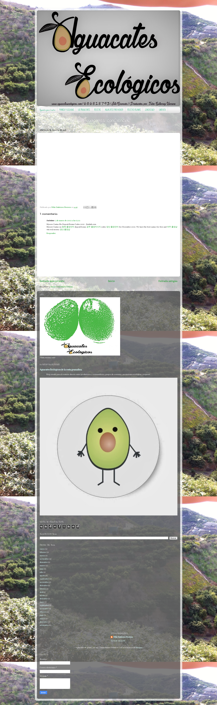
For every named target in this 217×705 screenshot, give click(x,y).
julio (41, 572)
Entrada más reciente (52, 281)
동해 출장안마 (68, 227)
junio (42, 569)
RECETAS (97, 110)
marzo (42, 555)
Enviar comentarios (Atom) (62, 286)
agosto (42, 575)
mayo (42, 602)
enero (42, 549)
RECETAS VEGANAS (134, 110)
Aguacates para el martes (47, 110)
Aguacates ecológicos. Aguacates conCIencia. (83, 120)
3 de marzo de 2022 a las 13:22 (67, 220)
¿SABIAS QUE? (150, 110)
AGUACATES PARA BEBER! (114, 110)
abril (41, 592)
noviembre (44, 559)
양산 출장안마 (112, 227)
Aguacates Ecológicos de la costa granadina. (61, 369)
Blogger (139, 647)
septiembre (44, 579)
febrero (43, 552)
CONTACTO (162, 110)
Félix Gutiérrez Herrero (123, 637)
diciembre (44, 562)
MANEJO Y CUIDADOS (67, 110)
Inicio (111, 281)
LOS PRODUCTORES (84, 110)
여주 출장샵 (172, 227)
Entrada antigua (167, 281)
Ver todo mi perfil (118, 641)
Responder (51, 233)
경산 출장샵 (65, 229)
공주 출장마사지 (94, 227)
